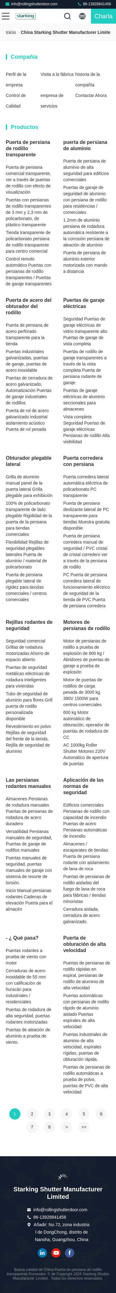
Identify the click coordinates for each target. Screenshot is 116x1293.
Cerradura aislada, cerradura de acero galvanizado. (81, 915)
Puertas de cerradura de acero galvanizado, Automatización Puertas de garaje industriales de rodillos (29, 390)
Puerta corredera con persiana (83, 461)
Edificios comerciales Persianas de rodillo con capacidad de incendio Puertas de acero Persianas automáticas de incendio (86, 821)
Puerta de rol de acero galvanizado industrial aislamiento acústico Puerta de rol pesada (27, 420)
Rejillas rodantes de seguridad (29, 625)
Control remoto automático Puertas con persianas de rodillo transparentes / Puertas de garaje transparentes (29, 271)
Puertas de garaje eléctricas (83, 303)
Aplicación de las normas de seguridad (83, 786)
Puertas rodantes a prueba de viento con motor (26, 956)
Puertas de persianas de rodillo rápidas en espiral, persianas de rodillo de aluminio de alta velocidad (86, 975)
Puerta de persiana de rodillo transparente (28, 148)
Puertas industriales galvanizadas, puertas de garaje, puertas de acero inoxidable (27, 361)
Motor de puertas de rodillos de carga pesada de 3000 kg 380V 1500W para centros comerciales (82, 692)
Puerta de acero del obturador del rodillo (29, 306)
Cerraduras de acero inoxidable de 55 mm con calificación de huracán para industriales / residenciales (26, 986)
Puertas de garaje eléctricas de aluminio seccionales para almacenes (84, 400)
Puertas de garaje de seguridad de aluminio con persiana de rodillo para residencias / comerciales (85, 200)
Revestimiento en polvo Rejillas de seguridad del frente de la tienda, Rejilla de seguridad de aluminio (28, 739)
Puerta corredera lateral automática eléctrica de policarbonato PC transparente (86, 486)
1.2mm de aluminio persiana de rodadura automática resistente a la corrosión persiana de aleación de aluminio (86, 232)
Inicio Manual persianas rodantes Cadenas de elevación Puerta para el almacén (29, 900)
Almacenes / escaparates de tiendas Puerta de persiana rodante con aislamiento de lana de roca (86, 856)
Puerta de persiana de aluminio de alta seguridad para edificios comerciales (86, 170)
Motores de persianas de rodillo (86, 625)
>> (83, 1127)
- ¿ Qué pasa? (22, 938)
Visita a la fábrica (57, 74)
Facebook (69, 1253)
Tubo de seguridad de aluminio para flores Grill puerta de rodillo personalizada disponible (29, 706)
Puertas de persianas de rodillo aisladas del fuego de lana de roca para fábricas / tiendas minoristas (86, 889)
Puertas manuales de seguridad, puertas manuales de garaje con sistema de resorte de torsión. (29, 870)
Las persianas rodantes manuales (28, 783)
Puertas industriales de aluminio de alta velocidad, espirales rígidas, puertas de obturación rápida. (85, 1047)
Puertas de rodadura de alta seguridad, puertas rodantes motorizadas (28, 1015)
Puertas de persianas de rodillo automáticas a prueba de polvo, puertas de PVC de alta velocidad (86, 1079)
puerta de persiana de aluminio (85, 145)
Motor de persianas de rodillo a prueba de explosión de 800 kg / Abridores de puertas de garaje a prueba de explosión (86, 656)
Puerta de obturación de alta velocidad (84, 944)
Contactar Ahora (91, 95)
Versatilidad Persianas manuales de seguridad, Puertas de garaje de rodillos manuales (29, 841)
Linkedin (42, 1253)
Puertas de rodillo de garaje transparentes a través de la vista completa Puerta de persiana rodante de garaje (84, 367)
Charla (103, 16)
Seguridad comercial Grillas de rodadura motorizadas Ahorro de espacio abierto (27, 650)
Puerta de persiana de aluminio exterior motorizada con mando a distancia (85, 262)
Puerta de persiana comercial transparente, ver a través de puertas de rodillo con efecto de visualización (28, 180)
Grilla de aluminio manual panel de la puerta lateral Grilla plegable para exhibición (29, 486)
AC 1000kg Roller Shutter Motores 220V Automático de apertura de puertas (85, 754)
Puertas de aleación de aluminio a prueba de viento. (28, 1036)
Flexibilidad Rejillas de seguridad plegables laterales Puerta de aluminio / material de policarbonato (27, 554)
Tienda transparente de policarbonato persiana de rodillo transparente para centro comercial (28, 242)
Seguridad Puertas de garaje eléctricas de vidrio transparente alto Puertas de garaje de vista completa (85, 331)
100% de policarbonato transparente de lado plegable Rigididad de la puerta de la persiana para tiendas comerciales (29, 519)
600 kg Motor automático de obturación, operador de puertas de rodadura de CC (86, 725)
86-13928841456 (94, 4)
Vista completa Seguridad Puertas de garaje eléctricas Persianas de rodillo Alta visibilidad (86, 429)
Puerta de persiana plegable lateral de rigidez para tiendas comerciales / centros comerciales (26, 587)
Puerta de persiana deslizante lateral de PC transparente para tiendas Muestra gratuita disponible (86, 516)
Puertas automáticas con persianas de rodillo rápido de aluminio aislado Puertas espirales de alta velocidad (86, 1011)
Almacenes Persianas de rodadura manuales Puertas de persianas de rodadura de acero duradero (29, 811)
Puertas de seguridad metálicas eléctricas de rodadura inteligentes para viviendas (28, 676)
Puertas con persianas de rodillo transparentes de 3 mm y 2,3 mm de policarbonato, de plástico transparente (28, 212)
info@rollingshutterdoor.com (31, 4)
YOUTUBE (56, 1253)
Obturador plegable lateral (29, 461)
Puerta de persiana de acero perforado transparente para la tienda (27, 334)
